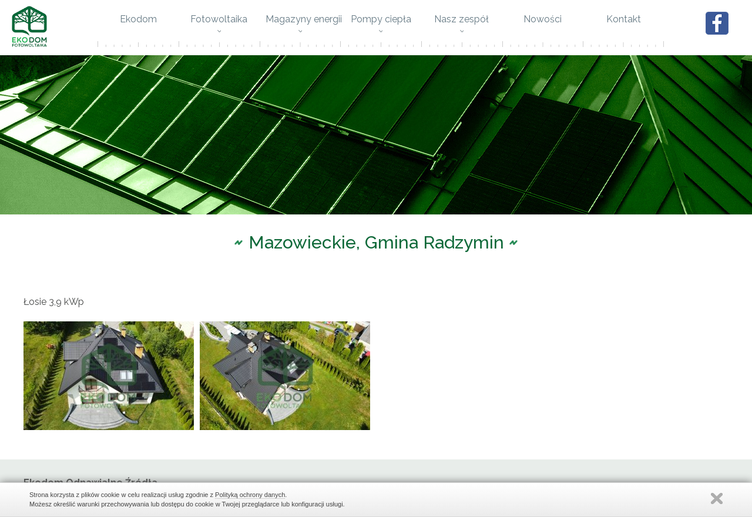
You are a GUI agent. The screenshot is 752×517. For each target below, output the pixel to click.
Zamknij (717, 498)
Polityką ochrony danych (250, 494)
